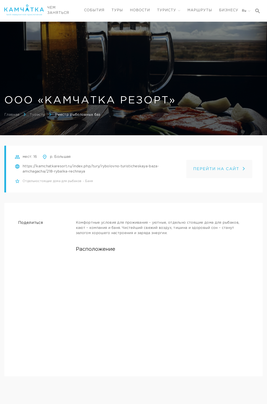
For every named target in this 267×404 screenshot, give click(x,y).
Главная (11, 114)
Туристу (37, 114)
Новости (140, 10)
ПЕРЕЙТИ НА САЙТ (219, 169)
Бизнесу (228, 10)
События (94, 10)
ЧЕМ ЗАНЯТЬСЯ (58, 10)
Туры (117, 10)
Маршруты (199, 10)
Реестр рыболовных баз (77, 114)
